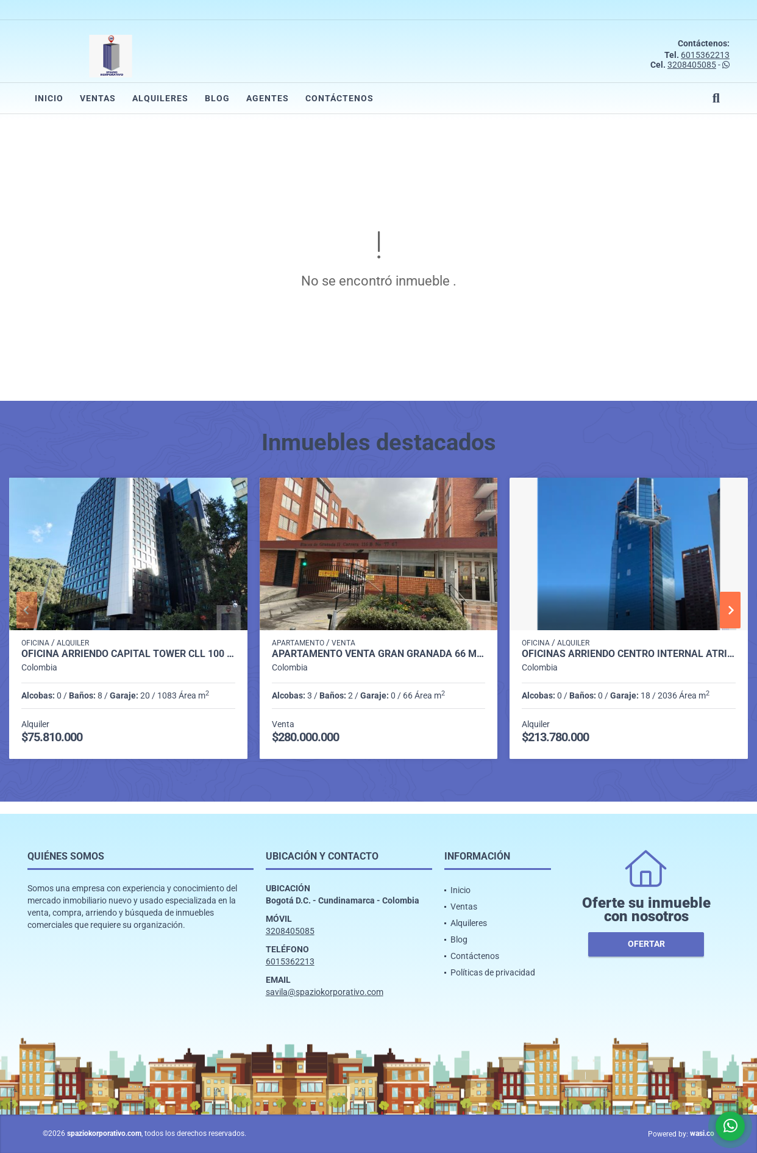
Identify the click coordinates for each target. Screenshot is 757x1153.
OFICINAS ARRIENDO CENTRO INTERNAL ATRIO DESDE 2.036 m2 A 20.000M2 (629, 654)
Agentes (267, 98)
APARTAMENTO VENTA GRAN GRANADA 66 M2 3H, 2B (379, 654)
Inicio (49, 98)
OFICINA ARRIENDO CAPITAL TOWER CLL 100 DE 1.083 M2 (128, 654)
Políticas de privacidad (492, 972)
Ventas (98, 98)
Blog (217, 98)
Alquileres (160, 98)
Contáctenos (339, 98)
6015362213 (705, 55)
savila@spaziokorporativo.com (324, 992)
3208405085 (691, 65)
